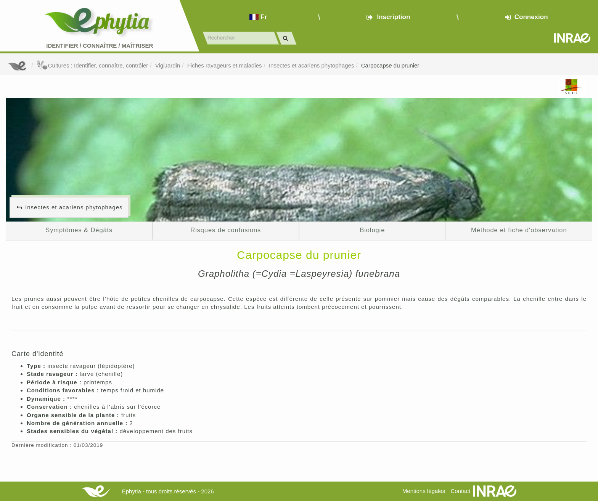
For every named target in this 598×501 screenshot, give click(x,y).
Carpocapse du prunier (390, 65)
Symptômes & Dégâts (79, 229)
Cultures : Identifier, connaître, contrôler (92, 65)
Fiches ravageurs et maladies (224, 65)
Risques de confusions (225, 229)
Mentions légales (423, 491)
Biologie (372, 229)
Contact (460, 491)
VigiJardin (167, 65)
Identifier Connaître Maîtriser (99, 45)
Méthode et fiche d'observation (519, 229)
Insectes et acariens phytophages (311, 65)
